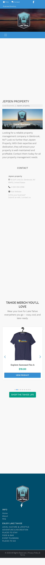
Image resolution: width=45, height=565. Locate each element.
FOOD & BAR (8, 535)
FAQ (4, 519)
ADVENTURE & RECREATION (15, 530)
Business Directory (9, 6)
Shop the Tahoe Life (22, 394)
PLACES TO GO (9, 541)
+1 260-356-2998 (17, 187)
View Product (22, 375)
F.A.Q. (6, 2)
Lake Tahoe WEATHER (22, 465)
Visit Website (16, 191)
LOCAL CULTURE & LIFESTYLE (15, 527)
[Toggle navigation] (5, 35)
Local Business (8, 106)
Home (5, 513)
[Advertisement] (22, 69)
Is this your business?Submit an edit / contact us (19, 196)
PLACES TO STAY (10, 532)
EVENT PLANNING (10, 538)
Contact (16, 2)
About (5, 516)
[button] (40, 356)
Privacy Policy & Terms (30, 554)
